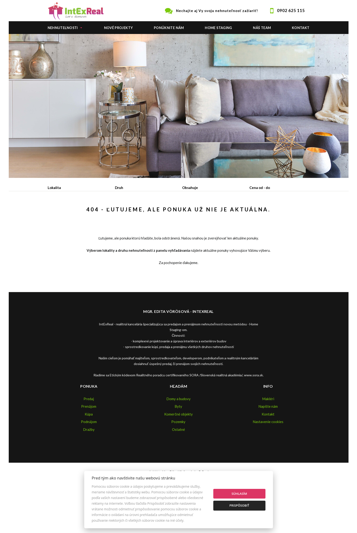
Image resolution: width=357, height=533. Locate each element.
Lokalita (54, 187)
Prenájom (91, 212)
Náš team (262, 28)
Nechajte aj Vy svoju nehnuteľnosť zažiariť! (217, 10)
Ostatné (178, 465)
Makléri (268, 434)
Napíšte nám (268, 442)
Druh (119, 187)
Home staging (218, 28)
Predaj (62, 212)
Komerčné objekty (178, 450)
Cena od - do (259, 187)
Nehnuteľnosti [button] (63, 28)
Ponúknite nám (169, 28)
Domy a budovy (178, 434)
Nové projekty (118, 28)
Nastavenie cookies (268, 457)
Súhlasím (239, 493)
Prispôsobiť (239, 505)
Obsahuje (190, 187)
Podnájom (146, 212)
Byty (178, 442)
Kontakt (301, 28)
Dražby (89, 465)
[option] (179, 106)
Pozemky (178, 457)
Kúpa (119, 212)
